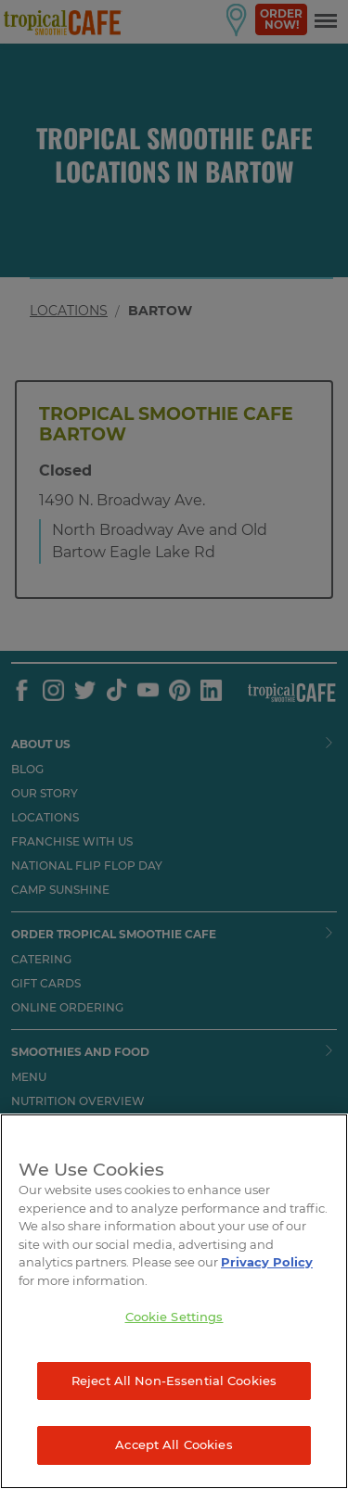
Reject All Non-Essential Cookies (174, 1380)
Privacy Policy (267, 1261)
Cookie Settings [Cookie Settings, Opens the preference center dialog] (174, 1316)
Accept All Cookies (173, 1444)
